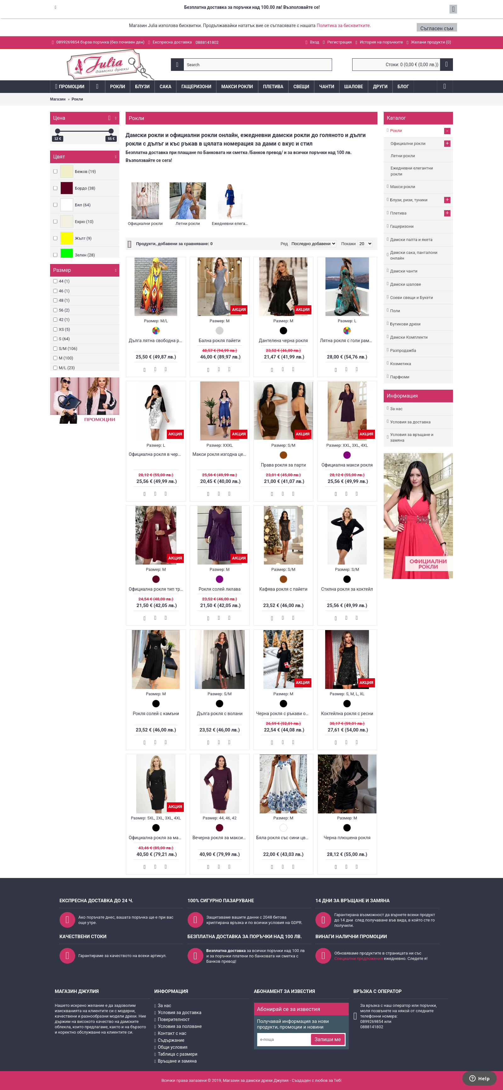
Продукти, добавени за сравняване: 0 (174, 243)
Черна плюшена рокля (347, 837)
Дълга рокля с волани (219, 713)
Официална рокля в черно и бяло (157, 454)
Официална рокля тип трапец (157, 589)
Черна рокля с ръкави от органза (284, 713)
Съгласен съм (437, 29)
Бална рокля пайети (219, 340)
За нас (396, 408)
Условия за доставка (410, 422)
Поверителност (171, 1020)
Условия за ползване (178, 1027)
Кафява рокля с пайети (283, 589)
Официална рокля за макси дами (157, 837)
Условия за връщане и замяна (411, 437)
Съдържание (169, 1040)
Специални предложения (358, 958)
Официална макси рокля (347, 465)
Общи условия (170, 1047)
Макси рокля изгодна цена (220, 454)
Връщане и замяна (175, 1061)
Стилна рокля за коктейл (347, 589)
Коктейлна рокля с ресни (347, 713)
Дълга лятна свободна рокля (157, 340)
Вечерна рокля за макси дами (221, 837)
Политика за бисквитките (343, 25)
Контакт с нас (170, 1033)
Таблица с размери (175, 1054)
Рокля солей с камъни (156, 713)
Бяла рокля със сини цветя (284, 837)
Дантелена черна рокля (283, 340)
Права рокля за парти (283, 465)
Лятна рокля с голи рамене (348, 340)
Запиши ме (328, 1039)
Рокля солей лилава (219, 589)
